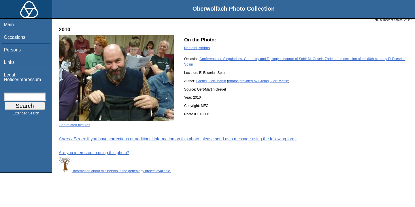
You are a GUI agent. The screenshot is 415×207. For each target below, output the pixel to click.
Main (9, 24)
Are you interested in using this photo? (94, 152)
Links (9, 62)
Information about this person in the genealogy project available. (115, 171)
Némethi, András (197, 48)
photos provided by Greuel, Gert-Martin (258, 81)
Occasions (14, 37)
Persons (12, 49)
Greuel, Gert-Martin (211, 81)
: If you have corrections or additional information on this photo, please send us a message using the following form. (178, 139)
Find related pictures (74, 125)
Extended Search (26, 114)
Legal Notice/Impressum (22, 77)
